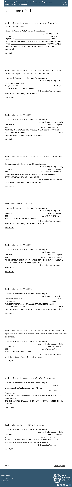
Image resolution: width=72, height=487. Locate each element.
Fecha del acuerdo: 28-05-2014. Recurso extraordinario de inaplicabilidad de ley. (31, 25)
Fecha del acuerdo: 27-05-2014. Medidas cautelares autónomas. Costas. (33, 158)
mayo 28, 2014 (9, 361)
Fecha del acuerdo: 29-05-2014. (19, 289)
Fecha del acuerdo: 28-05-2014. (19, 115)
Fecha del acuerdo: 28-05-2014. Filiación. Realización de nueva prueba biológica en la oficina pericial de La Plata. (33, 72)
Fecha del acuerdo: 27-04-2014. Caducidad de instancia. (30, 378)
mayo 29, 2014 (9, 53)
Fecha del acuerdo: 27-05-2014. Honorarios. (24, 424)
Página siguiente (60, 466)
